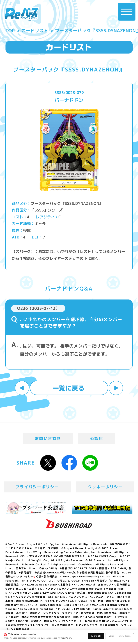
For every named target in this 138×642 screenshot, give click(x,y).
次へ (116, 388)
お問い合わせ (48, 438)
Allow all (96, 635)
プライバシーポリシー (37, 487)
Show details (125, 636)
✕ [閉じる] (134, 633)
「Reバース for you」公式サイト (21, 14)
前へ (22, 388)
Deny (111, 635)
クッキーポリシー (105, 487)
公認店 (96, 438)
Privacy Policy (64, 637)
